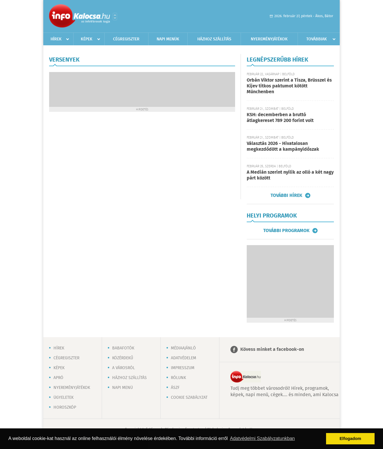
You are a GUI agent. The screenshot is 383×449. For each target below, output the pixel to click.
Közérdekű (122, 358)
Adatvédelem (183, 358)
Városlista (115, 16)
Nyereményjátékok (269, 39)
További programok (286, 230)
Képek (86, 39)
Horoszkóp (64, 407)
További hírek (286, 195)
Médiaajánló (183, 348)
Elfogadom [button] (350, 438)
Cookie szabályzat (189, 397)
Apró (58, 378)
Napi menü (122, 388)
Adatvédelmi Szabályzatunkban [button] (262, 438)
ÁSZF (175, 388)
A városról (123, 368)
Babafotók (123, 348)
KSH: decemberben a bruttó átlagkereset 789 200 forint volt (280, 117)
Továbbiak (316, 39)
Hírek (56, 39)
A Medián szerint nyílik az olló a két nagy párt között (290, 175)
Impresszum (182, 368)
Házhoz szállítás (214, 39)
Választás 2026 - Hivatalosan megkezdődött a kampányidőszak (283, 146)
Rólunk (178, 378)
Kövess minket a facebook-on (272, 349)
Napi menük (168, 39)
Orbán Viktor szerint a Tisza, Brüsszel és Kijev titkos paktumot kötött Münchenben (289, 86)
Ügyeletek (63, 397)
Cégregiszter (126, 39)
